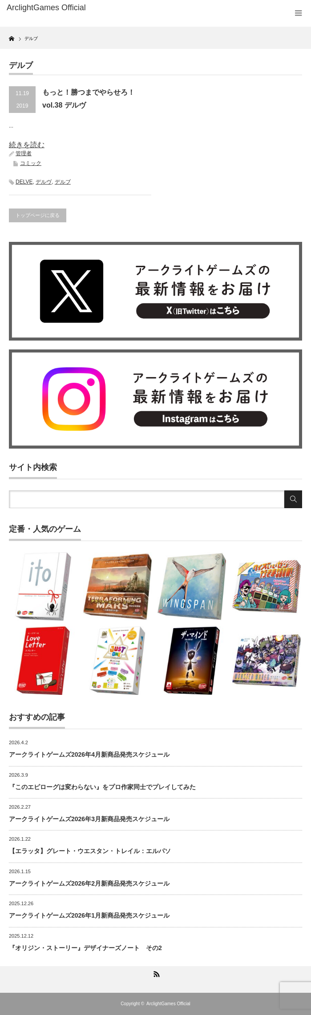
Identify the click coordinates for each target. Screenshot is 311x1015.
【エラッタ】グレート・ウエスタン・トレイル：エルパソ (90, 851)
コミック (30, 163)
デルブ (63, 182)
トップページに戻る (38, 215)
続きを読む (26, 144)
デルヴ (44, 182)
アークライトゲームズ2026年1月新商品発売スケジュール (89, 915)
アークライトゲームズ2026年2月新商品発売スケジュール (89, 883)
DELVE (24, 182)
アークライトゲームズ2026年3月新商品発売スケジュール (89, 818)
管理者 (24, 153)
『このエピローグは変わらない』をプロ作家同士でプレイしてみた (102, 786)
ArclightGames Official (168, 1003)
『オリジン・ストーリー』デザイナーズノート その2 (85, 947)
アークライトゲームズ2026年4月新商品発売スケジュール (89, 754)
